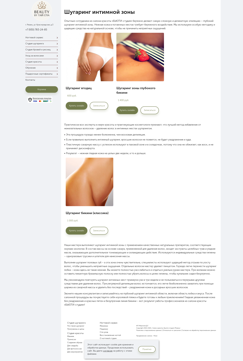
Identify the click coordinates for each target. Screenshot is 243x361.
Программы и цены (75, 329)
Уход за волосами (42, 55)
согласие (108, 351)
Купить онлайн (76, 105)
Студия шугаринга (42, 43)
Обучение (42, 67)
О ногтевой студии (108, 338)
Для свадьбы (72, 346)
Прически (71, 339)
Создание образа (74, 342)
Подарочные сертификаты (42, 74)
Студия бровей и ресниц (42, 49)
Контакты (30, 80)
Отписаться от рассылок (172, 330)
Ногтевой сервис (42, 37)
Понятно (146, 349)
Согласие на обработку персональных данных (199, 330)
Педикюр (104, 329)
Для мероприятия (75, 352)
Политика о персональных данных (148, 330)
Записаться (99, 105)
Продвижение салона (144, 336)
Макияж (70, 336)
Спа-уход (104, 332)
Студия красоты (42, 61)
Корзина (42, 89)
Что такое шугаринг (75, 326)
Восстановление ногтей (110, 335)
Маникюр (104, 326)
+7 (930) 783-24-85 (36, 29)
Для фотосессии (74, 349)
